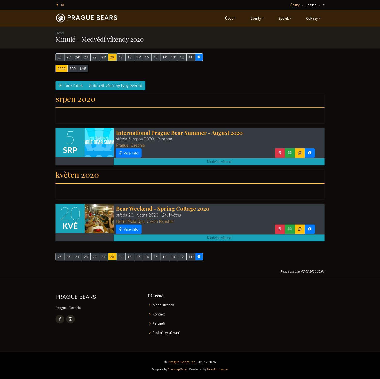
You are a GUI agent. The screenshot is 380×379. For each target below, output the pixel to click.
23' (86, 57)
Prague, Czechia (130, 145)
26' (60, 57)
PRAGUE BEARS (92, 17)
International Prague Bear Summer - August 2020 (179, 132)
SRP (73, 68)
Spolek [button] (283, 18)
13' (173, 57)
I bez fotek (71, 85)
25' (68, 57)
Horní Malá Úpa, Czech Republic (145, 221)
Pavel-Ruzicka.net (218, 369)
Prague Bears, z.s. (182, 362)
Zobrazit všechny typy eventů (115, 85)
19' (121, 57)
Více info (128, 153)
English (311, 5)
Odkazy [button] (312, 18)
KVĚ (83, 68)
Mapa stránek (163, 305)
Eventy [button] (256, 18)
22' (95, 57)
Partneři (158, 323)
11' (191, 57)
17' (138, 57)
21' (103, 57)
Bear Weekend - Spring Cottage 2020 (162, 208)
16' (147, 57)
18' (129, 57)
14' (164, 57)
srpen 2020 (75, 98)
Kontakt (158, 314)
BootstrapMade (177, 369)
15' (156, 57)
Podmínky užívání (166, 332)
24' (77, 57)
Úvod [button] (229, 18)
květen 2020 (77, 174)
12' (182, 57)
